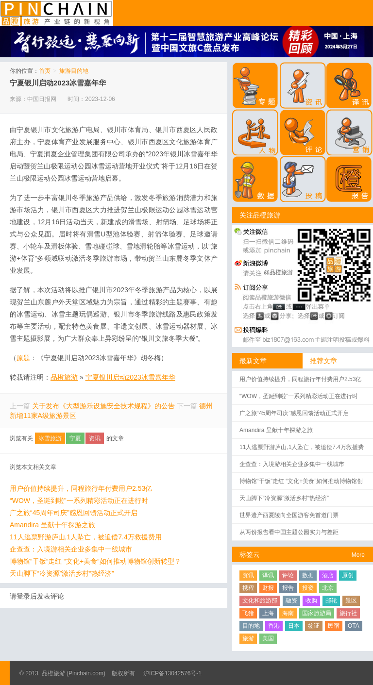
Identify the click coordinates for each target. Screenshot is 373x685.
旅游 (248, 638)
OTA (353, 625)
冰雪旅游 (50, 438)
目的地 (251, 625)
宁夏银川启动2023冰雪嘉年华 (58, 83)
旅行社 (348, 613)
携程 (248, 588)
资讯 (95, 438)
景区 (351, 600)
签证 (314, 625)
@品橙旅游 (278, 272)
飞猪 (248, 613)
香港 (274, 625)
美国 (268, 638)
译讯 (268, 575)
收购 (311, 600)
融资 (291, 600)
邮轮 (331, 600)
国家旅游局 (316, 613)
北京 (328, 588)
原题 (23, 358)
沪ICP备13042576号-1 (172, 673)
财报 (268, 588)
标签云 (249, 554)
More (358, 554)
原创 (348, 575)
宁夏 (75, 438)
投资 (308, 588)
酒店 (328, 575)
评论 (288, 575)
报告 (288, 588)
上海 (268, 613)
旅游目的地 (73, 70)
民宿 (333, 625)
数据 (308, 575)
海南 (288, 613)
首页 (45, 70)
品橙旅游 (56, 13)
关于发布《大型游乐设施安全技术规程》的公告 (103, 406)
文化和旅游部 (259, 600)
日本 (294, 625)
